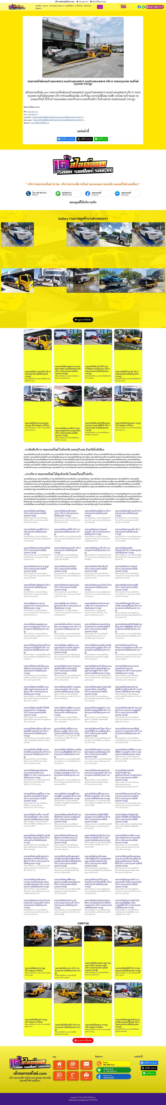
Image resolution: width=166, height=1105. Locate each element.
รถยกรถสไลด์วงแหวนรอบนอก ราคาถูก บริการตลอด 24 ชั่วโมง (37, 424)
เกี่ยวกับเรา (88, 6)
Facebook (95, 194)
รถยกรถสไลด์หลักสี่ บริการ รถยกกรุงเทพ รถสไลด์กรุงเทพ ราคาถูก (128, 969)
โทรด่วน (105, 1062)
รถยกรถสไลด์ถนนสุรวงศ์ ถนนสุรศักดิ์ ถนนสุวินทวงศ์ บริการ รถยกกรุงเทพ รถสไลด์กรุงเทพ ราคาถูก (128, 689)
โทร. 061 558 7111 (39, 193)
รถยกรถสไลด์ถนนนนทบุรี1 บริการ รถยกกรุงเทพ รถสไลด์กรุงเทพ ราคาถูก (67, 550)
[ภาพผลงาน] (73, 1064)
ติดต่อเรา (39, 8)
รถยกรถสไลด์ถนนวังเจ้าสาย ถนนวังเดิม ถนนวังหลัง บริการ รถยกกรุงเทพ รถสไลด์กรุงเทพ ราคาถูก (97, 837)
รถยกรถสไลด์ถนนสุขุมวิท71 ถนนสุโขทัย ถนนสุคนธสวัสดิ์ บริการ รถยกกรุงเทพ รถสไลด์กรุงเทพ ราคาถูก (98, 711)
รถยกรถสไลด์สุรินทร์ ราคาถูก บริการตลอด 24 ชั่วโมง (36, 1020)
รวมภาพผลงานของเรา (56, 6)
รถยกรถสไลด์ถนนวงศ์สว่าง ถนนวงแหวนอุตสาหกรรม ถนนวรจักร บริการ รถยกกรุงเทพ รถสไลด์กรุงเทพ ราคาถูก (67, 432)
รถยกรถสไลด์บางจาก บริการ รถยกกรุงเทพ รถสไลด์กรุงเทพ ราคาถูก (67, 970)
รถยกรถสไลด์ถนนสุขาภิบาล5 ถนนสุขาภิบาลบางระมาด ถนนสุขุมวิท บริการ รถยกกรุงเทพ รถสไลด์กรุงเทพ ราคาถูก (128, 711)
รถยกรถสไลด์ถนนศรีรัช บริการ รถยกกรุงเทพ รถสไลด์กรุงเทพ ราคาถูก (67, 531)
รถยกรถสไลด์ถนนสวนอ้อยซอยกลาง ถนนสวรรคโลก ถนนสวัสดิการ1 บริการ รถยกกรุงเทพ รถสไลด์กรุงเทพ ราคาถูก (37, 774)
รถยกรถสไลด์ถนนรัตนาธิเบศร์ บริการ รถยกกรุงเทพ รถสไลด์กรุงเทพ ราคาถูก (96, 568)
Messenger (125, 194)
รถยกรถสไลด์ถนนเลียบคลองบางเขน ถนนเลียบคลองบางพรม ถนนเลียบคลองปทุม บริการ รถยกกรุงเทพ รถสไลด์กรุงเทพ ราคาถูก (36, 883)
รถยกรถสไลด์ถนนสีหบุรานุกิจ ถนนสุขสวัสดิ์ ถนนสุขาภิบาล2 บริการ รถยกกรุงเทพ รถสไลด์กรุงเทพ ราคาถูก (37, 732)
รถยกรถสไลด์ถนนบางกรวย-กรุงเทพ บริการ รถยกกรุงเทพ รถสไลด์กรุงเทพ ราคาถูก (36, 605)
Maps (86, 1078)
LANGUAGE (123, 5)
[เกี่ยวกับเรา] (59, 1075)
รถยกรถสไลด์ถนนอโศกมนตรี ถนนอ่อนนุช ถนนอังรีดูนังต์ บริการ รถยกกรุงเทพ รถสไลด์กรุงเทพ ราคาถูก (37, 648)
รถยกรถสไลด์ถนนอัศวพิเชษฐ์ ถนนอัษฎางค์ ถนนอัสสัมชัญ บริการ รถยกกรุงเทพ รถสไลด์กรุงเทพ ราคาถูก (128, 628)
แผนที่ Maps (69, 6)
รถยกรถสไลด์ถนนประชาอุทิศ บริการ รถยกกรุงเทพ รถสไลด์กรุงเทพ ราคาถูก (126, 587)
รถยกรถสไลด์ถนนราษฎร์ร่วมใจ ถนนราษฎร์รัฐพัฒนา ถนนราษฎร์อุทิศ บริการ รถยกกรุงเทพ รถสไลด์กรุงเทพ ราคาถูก (127, 904)
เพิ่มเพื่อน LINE (67, 194)
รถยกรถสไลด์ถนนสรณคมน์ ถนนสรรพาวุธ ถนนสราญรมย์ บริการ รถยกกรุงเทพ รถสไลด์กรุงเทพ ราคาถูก (98, 774)
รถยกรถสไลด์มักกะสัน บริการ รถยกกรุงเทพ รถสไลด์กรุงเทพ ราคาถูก (67, 1027)
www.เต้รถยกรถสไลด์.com (40, 123)
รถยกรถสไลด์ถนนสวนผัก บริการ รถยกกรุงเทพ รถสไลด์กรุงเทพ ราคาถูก (127, 531)
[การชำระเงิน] (86, 1064)
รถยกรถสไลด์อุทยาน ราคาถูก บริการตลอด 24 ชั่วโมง (96, 1026)
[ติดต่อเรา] (73, 1075)
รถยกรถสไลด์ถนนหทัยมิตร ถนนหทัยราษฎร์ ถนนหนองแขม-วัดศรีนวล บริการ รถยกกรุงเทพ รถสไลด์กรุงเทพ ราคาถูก (36, 690)
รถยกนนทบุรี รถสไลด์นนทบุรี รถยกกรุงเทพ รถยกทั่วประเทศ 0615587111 (58, 117)
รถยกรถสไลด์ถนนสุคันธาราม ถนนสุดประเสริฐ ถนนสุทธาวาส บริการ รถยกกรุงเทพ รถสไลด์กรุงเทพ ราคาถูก (67, 711)
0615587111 (33, 114)
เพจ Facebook (107, 1076)
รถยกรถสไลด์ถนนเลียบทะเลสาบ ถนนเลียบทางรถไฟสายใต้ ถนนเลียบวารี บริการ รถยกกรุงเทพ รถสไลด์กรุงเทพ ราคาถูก (36, 860)
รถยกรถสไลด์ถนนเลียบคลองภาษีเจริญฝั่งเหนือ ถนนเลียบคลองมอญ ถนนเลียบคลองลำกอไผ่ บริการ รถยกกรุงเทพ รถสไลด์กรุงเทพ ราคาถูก (98, 861)
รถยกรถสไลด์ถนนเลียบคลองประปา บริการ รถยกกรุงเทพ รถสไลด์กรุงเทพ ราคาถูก (66, 513)
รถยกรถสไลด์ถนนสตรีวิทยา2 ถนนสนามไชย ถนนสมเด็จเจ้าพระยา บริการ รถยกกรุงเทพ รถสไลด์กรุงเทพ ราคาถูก (37, 797)
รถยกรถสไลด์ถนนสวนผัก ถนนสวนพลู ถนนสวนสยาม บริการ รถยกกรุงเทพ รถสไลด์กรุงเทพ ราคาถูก (67, 774)
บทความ (45, 6)
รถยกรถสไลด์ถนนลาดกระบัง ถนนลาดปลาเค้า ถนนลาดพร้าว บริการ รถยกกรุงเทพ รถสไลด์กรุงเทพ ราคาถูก (37, 904)
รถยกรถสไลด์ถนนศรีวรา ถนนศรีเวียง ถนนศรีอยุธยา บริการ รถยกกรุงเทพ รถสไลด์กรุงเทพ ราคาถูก (36, 816)
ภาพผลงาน (72, 1067)
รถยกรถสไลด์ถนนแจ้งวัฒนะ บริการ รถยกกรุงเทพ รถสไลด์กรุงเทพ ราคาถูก (35, 513)
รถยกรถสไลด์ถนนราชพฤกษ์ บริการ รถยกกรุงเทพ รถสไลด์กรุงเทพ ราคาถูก (126, 568)
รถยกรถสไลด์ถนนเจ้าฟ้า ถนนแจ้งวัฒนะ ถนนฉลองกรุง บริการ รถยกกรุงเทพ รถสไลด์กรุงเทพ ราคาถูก (97, 370)
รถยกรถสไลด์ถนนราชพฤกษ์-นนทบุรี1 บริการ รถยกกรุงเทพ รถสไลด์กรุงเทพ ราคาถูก (97, 531)
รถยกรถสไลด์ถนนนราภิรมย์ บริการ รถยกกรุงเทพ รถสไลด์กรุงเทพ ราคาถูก (98, 587)
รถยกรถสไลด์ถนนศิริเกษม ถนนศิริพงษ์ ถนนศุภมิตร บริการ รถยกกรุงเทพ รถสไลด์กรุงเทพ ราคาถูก (97, 796)
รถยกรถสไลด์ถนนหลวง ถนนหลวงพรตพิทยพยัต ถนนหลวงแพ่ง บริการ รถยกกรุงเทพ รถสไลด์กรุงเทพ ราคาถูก (67, 669)
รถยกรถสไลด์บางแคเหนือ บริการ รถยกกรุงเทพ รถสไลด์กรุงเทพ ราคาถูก (38, 373)
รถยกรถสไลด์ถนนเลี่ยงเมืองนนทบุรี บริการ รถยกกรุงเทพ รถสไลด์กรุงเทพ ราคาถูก (128, 550)
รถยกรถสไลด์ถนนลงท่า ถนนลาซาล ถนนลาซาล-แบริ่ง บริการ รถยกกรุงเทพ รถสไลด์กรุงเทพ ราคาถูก (66, 904)
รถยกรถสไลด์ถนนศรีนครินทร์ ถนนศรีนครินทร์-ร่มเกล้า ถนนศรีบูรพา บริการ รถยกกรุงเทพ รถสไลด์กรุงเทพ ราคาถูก (67, 818)
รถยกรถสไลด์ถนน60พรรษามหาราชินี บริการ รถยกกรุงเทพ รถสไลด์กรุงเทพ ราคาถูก (97, 605)
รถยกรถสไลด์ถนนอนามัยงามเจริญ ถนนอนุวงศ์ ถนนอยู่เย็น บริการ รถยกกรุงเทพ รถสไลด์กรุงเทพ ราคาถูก (98, 648)
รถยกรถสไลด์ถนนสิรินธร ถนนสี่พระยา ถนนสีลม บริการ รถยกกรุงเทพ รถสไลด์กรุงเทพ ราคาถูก (67, 730)
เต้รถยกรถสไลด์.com (30, 1073)
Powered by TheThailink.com (79, 1100)
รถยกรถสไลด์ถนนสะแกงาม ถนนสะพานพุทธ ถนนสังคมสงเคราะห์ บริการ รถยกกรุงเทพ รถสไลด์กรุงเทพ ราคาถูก (68, 370)
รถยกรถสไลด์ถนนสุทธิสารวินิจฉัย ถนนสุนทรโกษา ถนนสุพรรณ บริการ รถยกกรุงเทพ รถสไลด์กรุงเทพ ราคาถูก (36, 711)
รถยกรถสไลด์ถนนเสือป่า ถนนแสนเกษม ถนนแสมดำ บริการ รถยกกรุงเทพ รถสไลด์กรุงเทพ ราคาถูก (67, 689)
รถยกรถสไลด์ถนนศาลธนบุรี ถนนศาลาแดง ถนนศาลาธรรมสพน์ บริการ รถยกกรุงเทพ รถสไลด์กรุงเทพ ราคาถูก (128, 797)
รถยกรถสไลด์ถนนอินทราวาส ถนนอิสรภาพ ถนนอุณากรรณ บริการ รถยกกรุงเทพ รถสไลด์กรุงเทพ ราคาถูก (67, 628)
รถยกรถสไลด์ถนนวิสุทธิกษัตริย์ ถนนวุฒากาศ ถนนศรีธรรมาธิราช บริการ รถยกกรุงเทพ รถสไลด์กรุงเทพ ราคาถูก (97, 818)
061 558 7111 (33, 111)
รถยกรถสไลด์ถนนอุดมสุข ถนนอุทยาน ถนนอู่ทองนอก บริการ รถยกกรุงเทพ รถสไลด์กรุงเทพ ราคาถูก (36, 628)
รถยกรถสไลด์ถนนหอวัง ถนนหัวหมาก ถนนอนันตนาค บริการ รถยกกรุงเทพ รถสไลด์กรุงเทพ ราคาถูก (128, 648)
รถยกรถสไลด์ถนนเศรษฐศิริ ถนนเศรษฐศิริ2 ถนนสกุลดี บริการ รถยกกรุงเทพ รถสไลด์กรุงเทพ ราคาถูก (67, 796)
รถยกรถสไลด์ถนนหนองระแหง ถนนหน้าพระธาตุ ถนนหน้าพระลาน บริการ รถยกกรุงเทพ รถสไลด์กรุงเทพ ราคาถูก (128, 669)
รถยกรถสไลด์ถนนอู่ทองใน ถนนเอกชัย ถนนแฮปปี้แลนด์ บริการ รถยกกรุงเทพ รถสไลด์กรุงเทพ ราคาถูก (128, 607)
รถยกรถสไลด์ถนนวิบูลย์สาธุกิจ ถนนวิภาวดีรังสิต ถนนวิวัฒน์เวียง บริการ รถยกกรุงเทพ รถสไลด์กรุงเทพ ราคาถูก (127, 818)
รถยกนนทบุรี (96, 193)
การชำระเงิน (79, 6)
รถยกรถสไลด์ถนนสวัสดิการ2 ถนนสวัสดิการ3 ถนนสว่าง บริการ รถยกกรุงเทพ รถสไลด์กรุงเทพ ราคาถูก (128, 751)
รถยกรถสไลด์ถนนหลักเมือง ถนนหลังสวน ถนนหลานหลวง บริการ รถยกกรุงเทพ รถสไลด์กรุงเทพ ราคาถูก (36, 669)
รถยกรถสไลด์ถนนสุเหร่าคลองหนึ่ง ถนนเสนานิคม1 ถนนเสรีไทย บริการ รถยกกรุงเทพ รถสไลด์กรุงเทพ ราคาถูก (98, 690)
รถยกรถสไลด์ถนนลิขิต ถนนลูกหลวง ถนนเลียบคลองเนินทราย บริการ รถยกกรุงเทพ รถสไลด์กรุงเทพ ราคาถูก (67, 883)
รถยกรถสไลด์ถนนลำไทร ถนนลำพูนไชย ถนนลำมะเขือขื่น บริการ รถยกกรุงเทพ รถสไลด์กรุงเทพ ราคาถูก (98, 883)
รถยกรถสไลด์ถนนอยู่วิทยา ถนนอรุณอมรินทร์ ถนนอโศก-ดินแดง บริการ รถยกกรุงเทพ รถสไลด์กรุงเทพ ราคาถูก (66, 648)
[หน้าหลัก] (59, 1064)
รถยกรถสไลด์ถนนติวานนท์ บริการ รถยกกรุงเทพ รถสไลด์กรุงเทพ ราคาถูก (128, 513)
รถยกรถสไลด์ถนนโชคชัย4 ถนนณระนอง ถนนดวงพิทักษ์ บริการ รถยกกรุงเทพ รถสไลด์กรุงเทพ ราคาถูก (97, 426)
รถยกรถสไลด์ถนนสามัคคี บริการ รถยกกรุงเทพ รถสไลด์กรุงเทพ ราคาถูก (36, 531)
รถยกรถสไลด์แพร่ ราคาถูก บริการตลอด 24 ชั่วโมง (35, 969)
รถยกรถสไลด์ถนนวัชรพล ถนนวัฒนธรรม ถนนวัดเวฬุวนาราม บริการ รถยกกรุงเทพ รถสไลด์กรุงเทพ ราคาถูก (66, 839)
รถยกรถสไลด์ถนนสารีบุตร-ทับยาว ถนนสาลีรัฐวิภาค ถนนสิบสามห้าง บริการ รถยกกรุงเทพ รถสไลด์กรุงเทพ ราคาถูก (98, 732)
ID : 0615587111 (110, 1071)
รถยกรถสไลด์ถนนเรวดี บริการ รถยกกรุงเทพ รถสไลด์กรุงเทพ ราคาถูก (97, 550)
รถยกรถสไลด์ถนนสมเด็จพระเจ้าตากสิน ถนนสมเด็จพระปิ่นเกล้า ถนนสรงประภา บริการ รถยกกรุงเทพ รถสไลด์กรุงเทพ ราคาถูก (128, 775)
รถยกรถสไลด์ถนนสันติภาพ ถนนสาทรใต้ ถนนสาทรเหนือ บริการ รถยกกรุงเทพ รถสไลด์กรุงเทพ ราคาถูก (37, 753)
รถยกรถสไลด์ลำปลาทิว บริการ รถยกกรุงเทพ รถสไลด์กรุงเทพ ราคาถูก (127, 373)
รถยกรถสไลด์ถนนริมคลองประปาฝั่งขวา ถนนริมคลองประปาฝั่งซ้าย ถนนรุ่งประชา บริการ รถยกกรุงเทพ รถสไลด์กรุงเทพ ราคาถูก (98, 904)
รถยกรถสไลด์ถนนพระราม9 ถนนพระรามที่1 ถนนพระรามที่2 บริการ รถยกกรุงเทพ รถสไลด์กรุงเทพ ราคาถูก (98, 966)
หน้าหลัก (38, 6)
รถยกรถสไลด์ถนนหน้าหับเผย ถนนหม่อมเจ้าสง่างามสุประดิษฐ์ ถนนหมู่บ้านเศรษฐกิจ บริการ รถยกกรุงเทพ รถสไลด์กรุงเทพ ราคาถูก (98, 669)
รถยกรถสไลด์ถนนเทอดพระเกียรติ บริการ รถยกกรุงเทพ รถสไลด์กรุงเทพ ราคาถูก (37, 550)
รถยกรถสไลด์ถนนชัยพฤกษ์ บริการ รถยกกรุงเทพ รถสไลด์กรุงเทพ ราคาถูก (37, 587)
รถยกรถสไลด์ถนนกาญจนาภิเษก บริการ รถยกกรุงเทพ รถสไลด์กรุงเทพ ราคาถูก (66, 587)
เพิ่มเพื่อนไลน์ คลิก (108, 1069)
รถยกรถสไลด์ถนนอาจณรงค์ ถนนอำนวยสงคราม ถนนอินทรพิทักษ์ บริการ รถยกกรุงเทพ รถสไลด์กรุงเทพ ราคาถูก (97, 628)
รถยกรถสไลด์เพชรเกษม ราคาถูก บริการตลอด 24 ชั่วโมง (128, 424)
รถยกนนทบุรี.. (109, 1078)
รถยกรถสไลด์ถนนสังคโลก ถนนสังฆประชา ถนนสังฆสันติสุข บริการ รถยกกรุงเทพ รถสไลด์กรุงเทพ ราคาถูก (67, 753)
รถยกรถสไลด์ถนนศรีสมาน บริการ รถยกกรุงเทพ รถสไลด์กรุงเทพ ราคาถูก (98, 513)
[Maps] (86, 1075)
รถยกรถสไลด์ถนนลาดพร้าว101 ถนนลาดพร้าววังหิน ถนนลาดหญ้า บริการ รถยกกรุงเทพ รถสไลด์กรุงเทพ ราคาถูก (128, 883)
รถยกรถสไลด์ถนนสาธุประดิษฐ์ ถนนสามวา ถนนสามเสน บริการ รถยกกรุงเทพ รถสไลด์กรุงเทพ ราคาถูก (128, 732)
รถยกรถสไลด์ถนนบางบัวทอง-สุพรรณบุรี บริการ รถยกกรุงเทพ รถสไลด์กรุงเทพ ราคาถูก (67, 605)
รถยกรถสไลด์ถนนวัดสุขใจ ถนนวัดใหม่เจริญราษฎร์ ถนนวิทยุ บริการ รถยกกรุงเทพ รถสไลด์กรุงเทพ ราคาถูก (37, 839)
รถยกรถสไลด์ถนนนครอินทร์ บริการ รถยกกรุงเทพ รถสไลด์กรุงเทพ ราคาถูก (65, 568)
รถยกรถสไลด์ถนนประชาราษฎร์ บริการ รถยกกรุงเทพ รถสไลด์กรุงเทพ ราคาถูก (36, 568)
